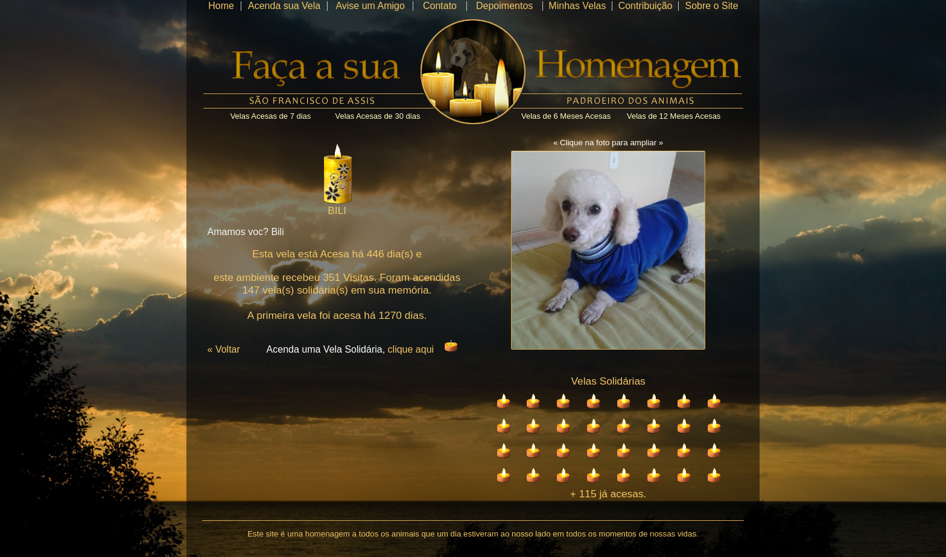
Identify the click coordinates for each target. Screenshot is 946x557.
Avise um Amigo (369, 6)
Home (221, 6)
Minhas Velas (577, 6)
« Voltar (224, 349)
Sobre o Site (711, 6)
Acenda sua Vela (284, 6)
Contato (440, 6)
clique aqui (411, 349)
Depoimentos (504, 6)
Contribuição (645, 6)
